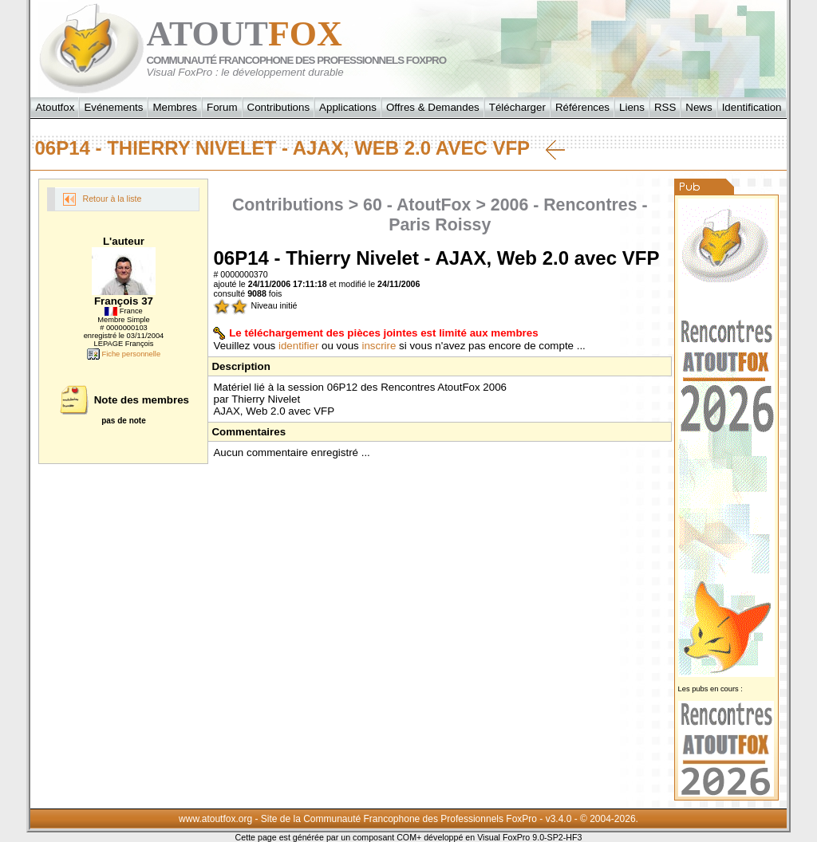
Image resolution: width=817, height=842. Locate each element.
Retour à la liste (102, 199)
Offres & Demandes (433, 107)
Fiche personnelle (123, 354)
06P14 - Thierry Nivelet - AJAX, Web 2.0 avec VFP (299, 148)
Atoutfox (54, 107)
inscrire (378, 346)
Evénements (113, 107)
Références (582, 107)
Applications (348, 107)
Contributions (278, 107)
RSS (665, 107)
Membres (174, 107)
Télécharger (517, 107)
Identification (752, 107)
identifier (298, 346)
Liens (632, 107)
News (698, 107)
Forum (222, 107)
